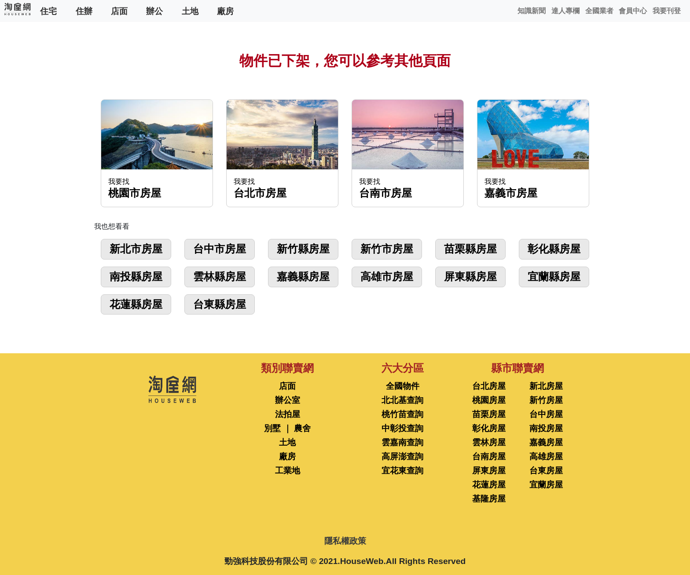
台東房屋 (546, 470)
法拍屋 (287, 414)
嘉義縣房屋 (303, 276)
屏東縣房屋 (470, 276)
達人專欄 (565, 11)
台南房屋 (489, 456)
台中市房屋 (219, 249)
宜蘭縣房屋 (554, 276)
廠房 (225, 10)
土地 (190, 10)
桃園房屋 (489, 400)
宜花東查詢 (402, 470)
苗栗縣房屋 (470, 249)
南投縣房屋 (136, 276)
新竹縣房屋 (303, 249)
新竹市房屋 (386, 249)
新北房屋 (546, 386)
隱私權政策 (345, 541)
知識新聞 (532, 11)
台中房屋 (546, 414)
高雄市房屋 (386, 276)
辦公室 (287, 400)
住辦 (84, 10)
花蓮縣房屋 (136, 304)
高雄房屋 (546, 456)
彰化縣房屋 (554, 249)
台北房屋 (489, 386)
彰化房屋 (489, 428)
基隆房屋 (489, 498)
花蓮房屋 (489, 484)
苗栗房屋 (489, 414)
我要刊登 (667, 11)
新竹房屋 (546, 400)
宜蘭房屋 (546, 484)
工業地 (287, 470)
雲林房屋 (489, 442)
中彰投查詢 (402, 428)
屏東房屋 (489, 470)
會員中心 (633, 11)
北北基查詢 (402, 400)
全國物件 (402, 386)
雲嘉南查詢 (402, 442)
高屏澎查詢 (402, 456)
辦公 (154, 10)
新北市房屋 (136, 249)
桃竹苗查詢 (402, 414)
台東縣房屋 (219, 304)
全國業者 (599, 11)
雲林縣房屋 (219, 276)
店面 (119, 10)
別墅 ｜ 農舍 (287, 428)
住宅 (48, 10)
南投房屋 (546, 428)
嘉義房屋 (546, 442)
